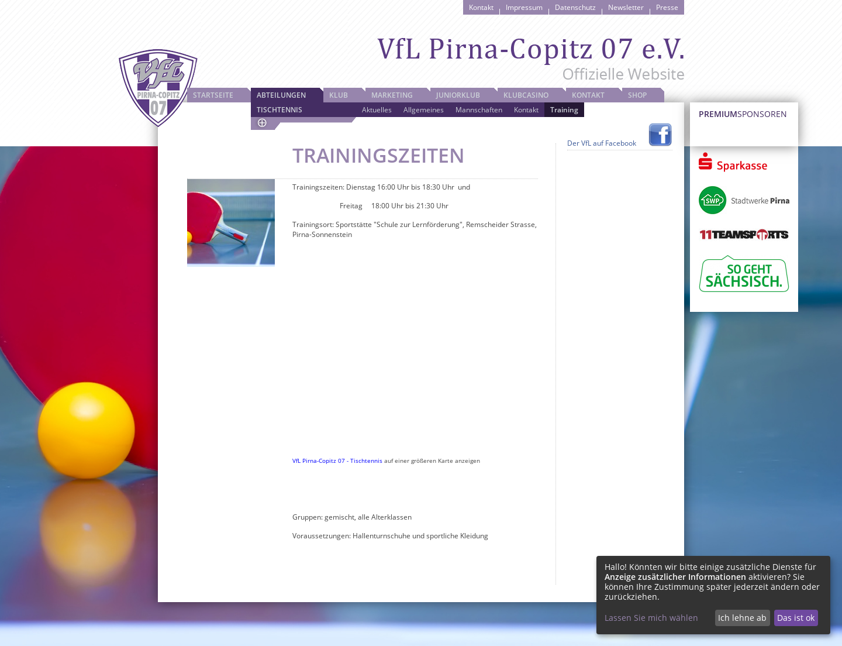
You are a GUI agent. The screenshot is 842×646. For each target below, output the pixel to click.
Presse (667, 7)
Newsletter (626, 7)
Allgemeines (423, 110)
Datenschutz (575, 7)
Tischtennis (279, 110)
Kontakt (481, 7)
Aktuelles (377, 110)
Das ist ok (796, 617)
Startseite (213, 95)
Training (564, 110)
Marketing (392, 95)
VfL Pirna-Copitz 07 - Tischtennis (337, 460)
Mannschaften (478, 110)
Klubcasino (525, 95)
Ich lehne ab (742, 617)
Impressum (524, 7)
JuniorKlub (458, 95)
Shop (637, 95)
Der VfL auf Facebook (601, 143)
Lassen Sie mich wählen (651, 618)
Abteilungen (281, 95)
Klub (338, 95)
